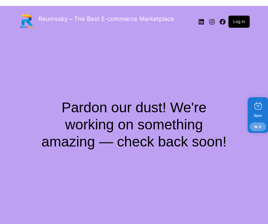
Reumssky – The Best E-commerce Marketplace (106, 18)
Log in (239, 21)
